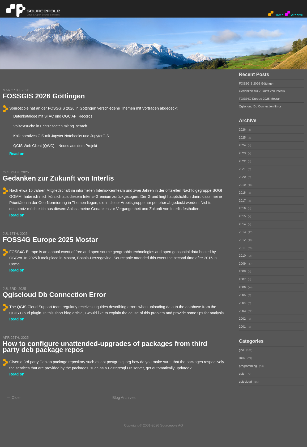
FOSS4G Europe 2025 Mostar (50, 239)
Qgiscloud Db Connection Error (54, 294)
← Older (14, 397)
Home (276, 13)
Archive (294, 13)
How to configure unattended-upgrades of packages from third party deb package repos (105, 346)
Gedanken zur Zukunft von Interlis (58, 178)
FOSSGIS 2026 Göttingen (44, 96)
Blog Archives (124, 397)
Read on (16, 154)
